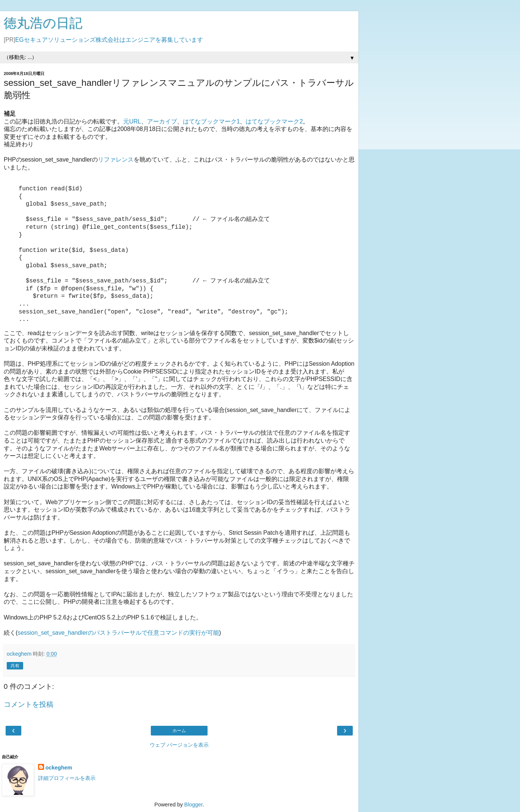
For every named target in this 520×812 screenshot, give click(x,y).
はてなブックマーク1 (211, 121)
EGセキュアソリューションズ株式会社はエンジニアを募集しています (109, 40)
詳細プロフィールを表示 (67, 778)
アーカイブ (162, 121)
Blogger (193, 805)
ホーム (179, 730)
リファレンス (116, 159)
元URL (132, 121)
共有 (14, 665)
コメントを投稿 (28, 704)
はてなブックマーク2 (274, 121)
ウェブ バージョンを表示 (179, 745)
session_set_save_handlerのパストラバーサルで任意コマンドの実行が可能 (118, 633)
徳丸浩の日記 (43, 23)
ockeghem (59, 768)
